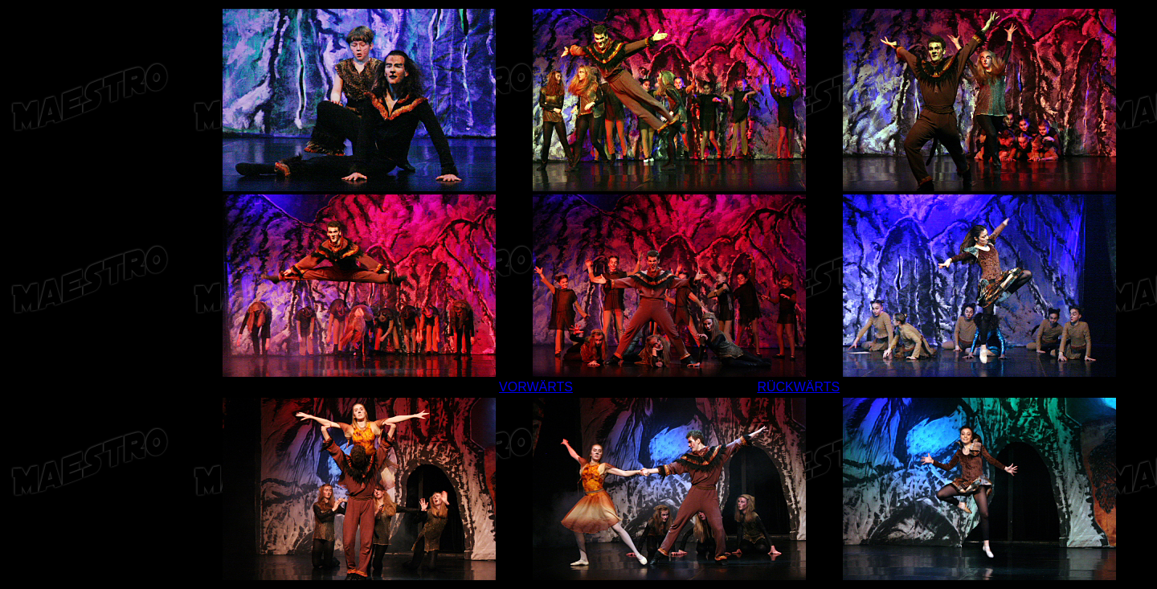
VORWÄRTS (536, 387)
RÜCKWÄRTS (798, 387)
